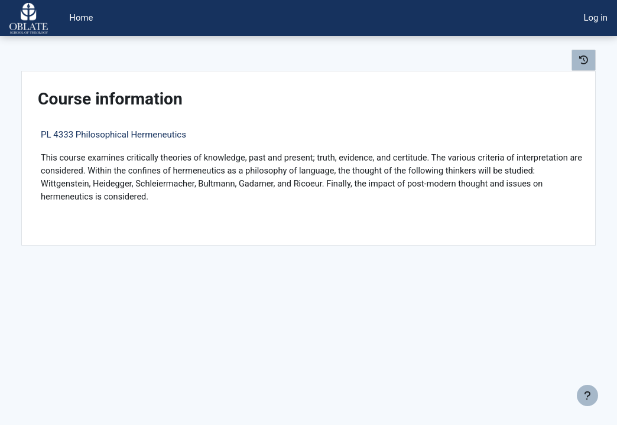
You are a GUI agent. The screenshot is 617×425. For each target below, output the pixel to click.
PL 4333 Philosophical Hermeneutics (134, 134)
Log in (596, 17)
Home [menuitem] (81, 17)
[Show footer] (587, 395)
